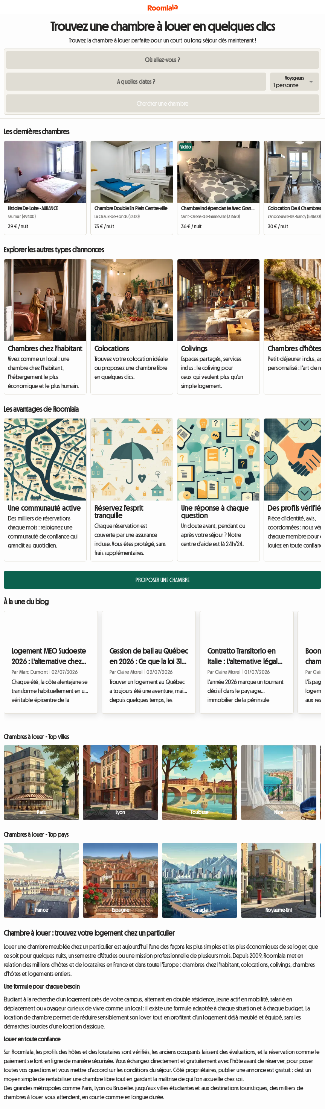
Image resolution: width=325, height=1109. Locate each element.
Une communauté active (44, 508)
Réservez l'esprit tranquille (119, 511)
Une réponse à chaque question (215, 511)
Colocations (112, 348)
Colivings (194, 348)
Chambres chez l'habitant (45, 348)
